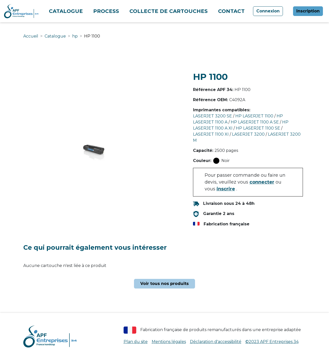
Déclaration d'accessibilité (215, 341)
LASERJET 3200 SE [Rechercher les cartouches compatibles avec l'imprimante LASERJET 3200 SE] (212, 116)
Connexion (268, 11)
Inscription (308, 11)
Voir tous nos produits (164, 283)
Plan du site (136, 341)
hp (75, 36)
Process (106, 11)
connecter (261, 182)
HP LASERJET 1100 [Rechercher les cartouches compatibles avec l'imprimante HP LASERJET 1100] (254, 116)
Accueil (30, 36)
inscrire (226, 189)
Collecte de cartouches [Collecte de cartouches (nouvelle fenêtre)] (168, 11)
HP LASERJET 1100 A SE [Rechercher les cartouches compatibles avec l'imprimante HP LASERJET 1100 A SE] (255, 122)
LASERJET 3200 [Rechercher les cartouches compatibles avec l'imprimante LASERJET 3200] (248, 134)
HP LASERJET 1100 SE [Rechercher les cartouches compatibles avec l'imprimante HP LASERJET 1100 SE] (258, 128)
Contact (231, 11)
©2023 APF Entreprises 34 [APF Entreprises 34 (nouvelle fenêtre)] (272, 341)
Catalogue (66, 11)
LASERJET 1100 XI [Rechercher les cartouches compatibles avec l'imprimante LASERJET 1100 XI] (211, 134)
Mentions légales (169, 341)
